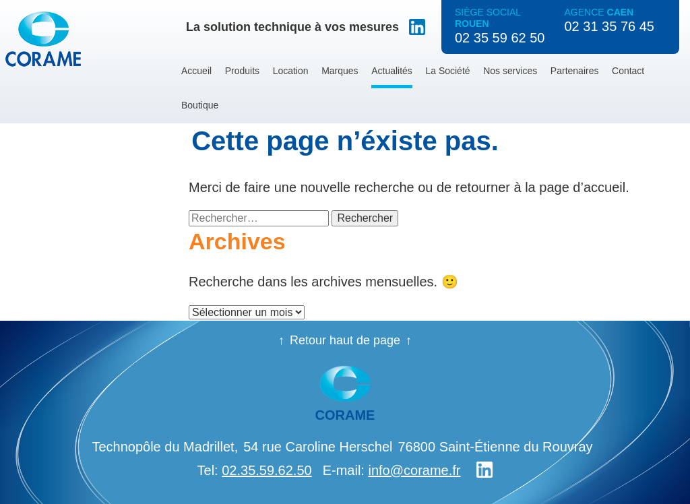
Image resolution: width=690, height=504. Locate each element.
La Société (447, 70)
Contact (628, 70)
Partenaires (575, 70)
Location (291, 70)
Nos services (510, 70)
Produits (242, 70)
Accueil (196, 70)
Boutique (199, 105)
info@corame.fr (414, 470)
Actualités (391, 70)
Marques (339, 70)
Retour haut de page (345, 340)
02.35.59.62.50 (266, 470)
